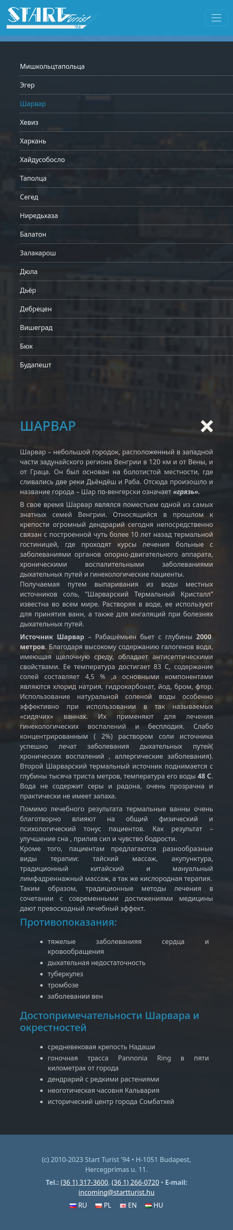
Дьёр (28, 290)
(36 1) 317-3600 (84, 1182)
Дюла (29, 271)
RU (78, 1205)
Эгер (27, 85)
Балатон (33, 234)
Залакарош (38, 252)
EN (128, 1205)
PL (103, 1205)
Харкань (33, 141)
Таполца (33, 178)
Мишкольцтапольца (52, 66)
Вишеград (36, 327)
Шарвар (33, 103)
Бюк (26, 346)
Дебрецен (36, 308)
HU (154, 1205)
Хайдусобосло (42, 159)
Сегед (29, 196)
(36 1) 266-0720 (135, 1182)
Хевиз (29, 122)
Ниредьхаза (39, 215)
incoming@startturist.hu (116, 1192)
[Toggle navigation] (216, 18)
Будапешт (35, 364)
